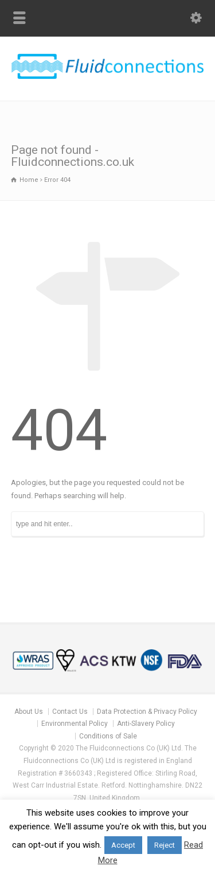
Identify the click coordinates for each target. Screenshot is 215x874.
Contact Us (70, 712)
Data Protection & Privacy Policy (147, 712)
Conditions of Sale (108, 736)
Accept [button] (123, 845)
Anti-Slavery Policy (146, 724)
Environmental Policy (74, 724)
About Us (28, 712)
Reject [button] (164, 845)
